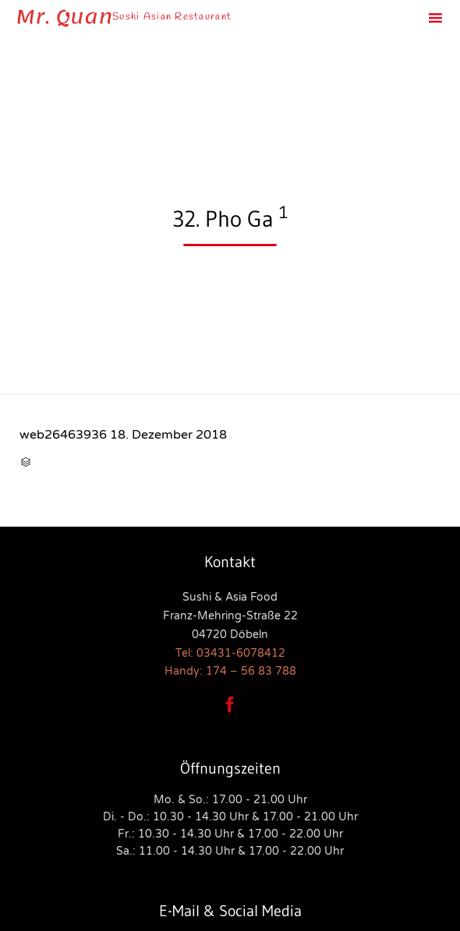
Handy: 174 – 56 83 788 (230, 671)
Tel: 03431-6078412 (230, 653)
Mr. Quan (64, 17)
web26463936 (63, 435)
